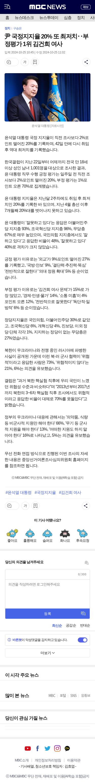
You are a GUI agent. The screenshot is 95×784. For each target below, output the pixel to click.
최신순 (57, 626)
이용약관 (73, 760)
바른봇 (15, 640)
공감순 (71, 625)
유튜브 (27, 748)
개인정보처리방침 (48, 760)
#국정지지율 (45, 492)
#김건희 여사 (70, 492)
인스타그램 (57, 748)
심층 (67, 17)
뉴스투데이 (48, 17)
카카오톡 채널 (67, 748)
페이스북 (37, 748)
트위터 (47, 748)
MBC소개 (21, 760)
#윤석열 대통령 (18, 492)
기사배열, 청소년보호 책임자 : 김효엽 (47, 766)
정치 (81, 17)
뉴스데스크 (24, 17)
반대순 (85, 625)
